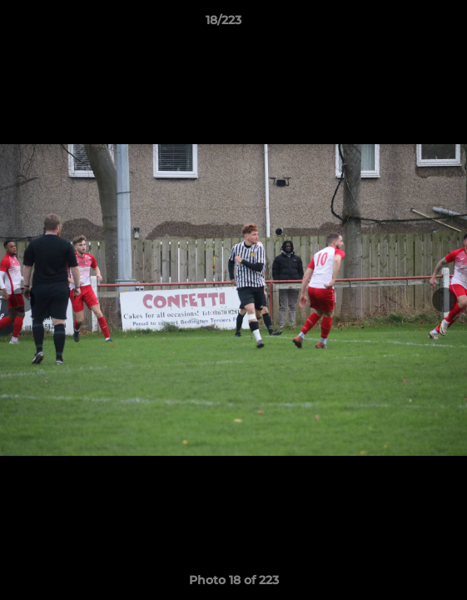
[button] (407, 24)
